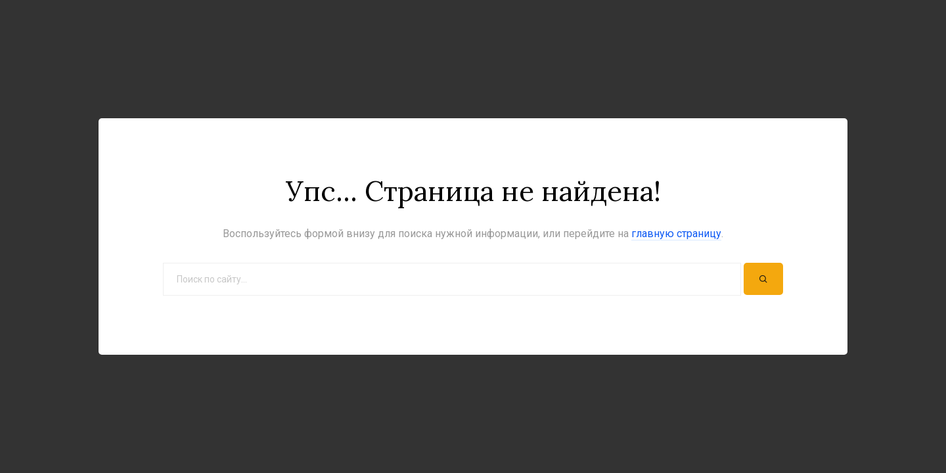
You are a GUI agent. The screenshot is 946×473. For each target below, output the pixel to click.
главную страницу (676, 233)
